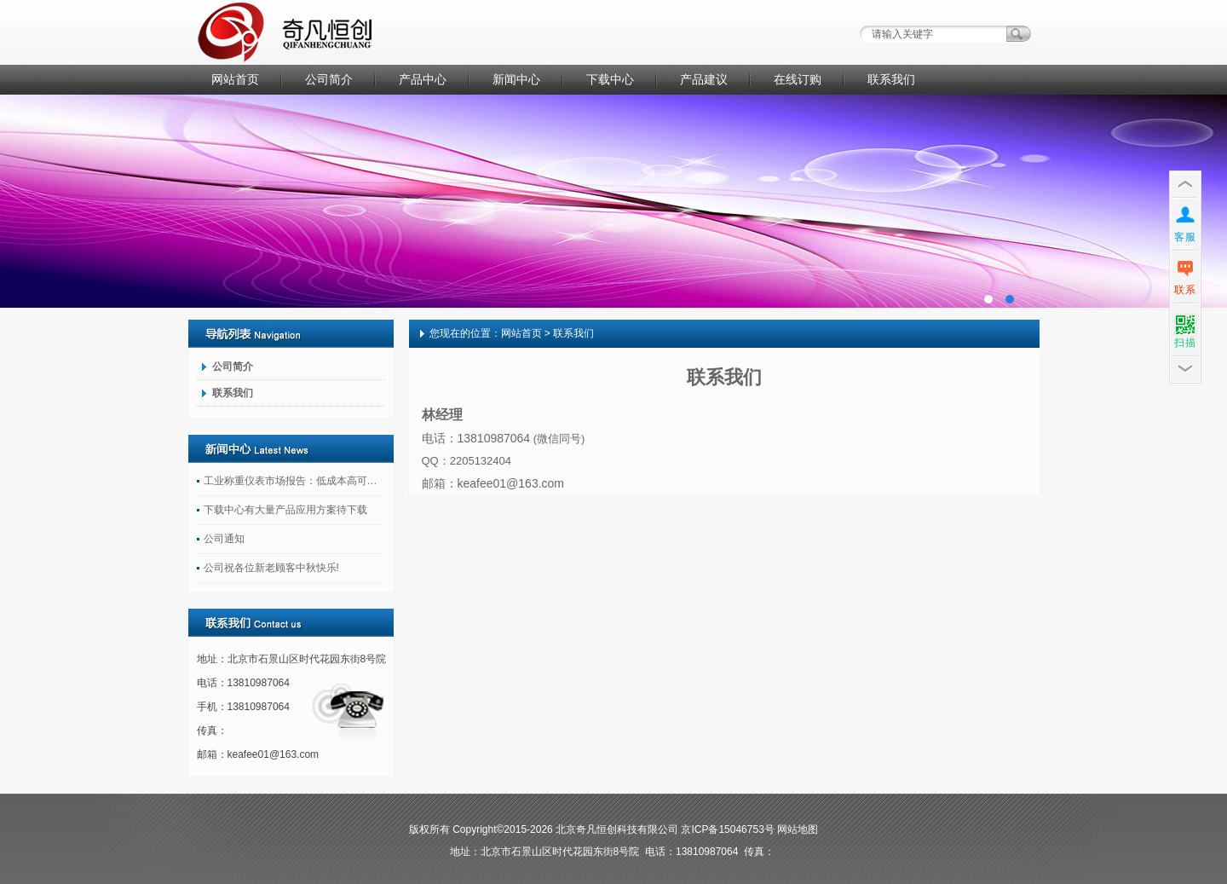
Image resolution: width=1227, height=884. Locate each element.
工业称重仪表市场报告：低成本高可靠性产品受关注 (293, 481)
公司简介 (329, 79)
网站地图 (797, 829)
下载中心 (610, 79)
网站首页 (235, 79)
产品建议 (704, 79)
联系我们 (891, 79)
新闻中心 (516, 79)
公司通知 (224, 539)
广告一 (613, 201)
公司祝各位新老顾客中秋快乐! (271, 568)
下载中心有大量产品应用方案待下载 (285, 510)
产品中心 (422, 79)
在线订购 (797, 79)
